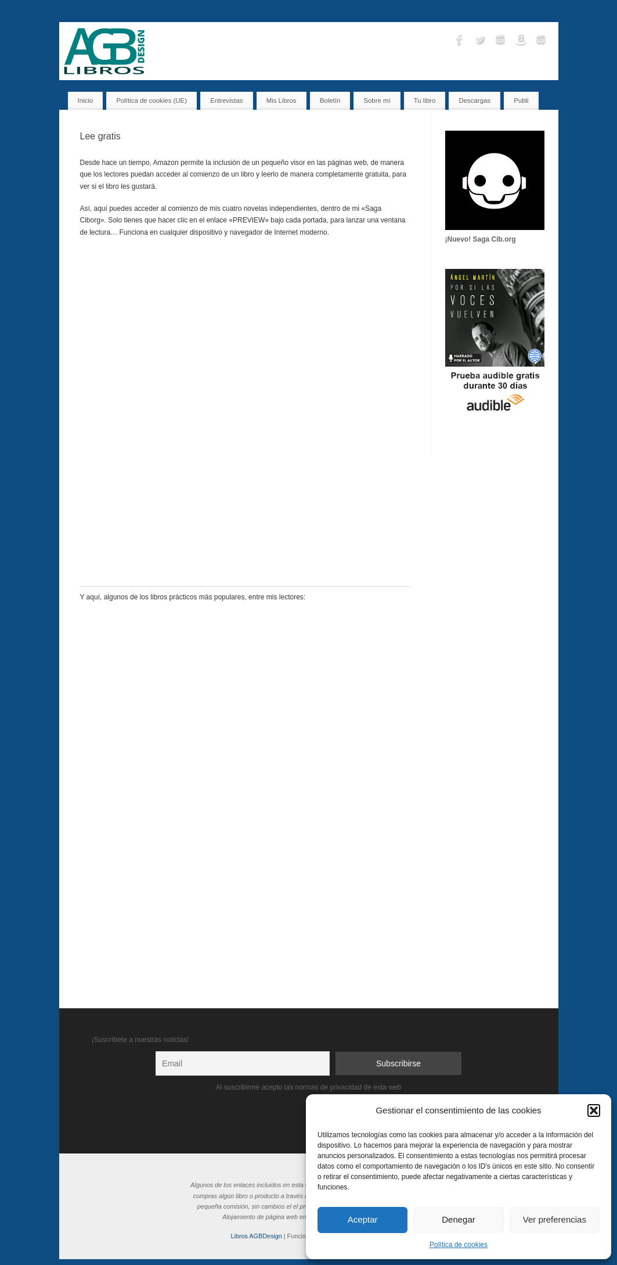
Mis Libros (316, 13)
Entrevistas (357, 13)
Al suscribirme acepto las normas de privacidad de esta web (309, 1087)
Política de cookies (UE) (151, 100)
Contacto (461, 13)
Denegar (458, 1219)
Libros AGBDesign (256, 1235)
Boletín (427, 13)
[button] (594, 1110)
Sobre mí (498, 13)
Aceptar (363, 1219)
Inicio (283, 13)
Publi (521, 100)
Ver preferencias (554, 1219)
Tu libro (395, 13)
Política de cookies (459, 1245)
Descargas (537, 13)
